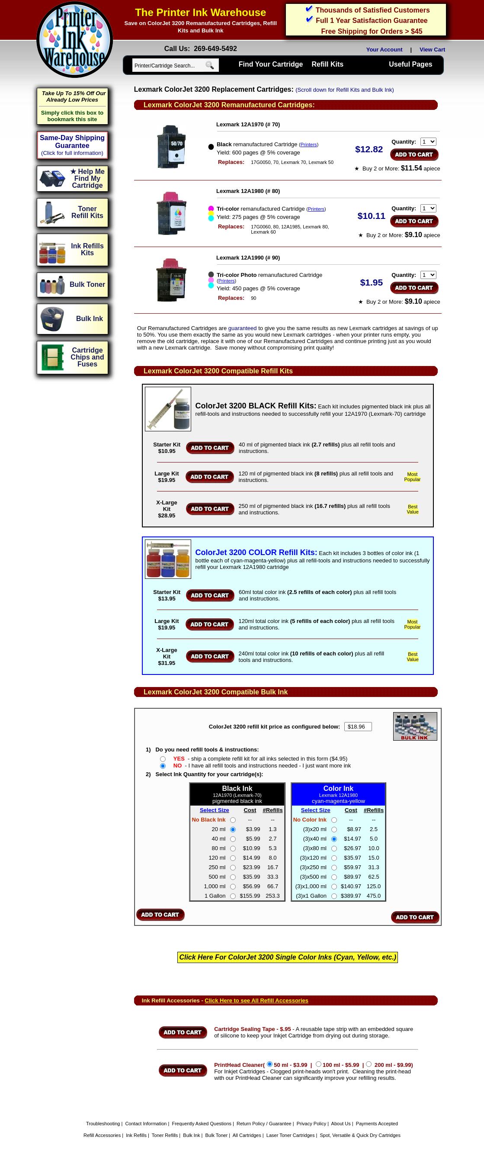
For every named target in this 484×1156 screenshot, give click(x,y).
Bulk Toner (216, 1135)
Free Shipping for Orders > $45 (371, 31)
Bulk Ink (191, 1135)
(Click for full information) (72, 153)
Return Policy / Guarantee (264, 1123)
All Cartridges (247, 1135)
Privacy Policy (311, 1123)
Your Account (384, 49)
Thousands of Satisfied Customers (373, 10)
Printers (309, 144)
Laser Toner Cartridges (290, 1135)
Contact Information (146, 1123)
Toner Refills (165, 1135)
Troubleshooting (103, 1123)
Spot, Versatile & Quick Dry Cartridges (360, 1135)
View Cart (434, 49)
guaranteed (242, 328)
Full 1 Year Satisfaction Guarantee (371, 20)
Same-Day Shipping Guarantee (72, 141)
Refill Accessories (102, 1135)
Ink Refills (136, 1135)
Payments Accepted (377, 1123)
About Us (341, 1123)
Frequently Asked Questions (201, 1123)
